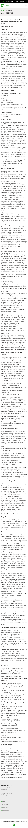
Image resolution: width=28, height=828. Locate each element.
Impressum (5, 807)
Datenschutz (5, 810)
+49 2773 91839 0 (20, 1)
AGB (3, 813)
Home (2, 10)
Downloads (5, 804)
